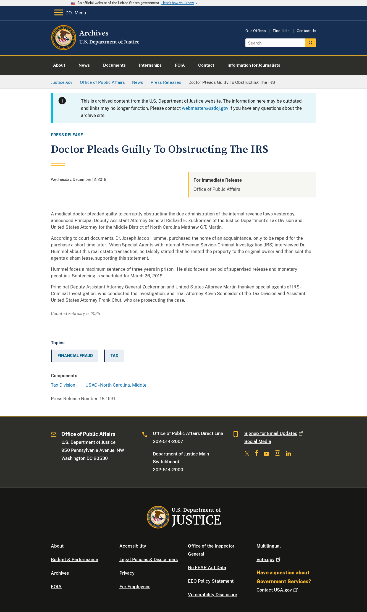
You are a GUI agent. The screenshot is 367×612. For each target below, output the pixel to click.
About (57, 546)
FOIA (56, 586)
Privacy (127, 573)
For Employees (134, 586)
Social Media (257, 441)
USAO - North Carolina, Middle (115, 385)
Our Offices (255, 31)
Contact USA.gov (277, 590)
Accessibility (132, 546)
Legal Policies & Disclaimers (148, 559)
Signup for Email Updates (274, 433)
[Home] (96, 48)
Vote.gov (269, 559)
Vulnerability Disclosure (212, 594)
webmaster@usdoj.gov (205, 108)
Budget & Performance (74, 559)
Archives (60, 573)
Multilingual (268, 546)
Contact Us (306, 31)
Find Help (281, 31)
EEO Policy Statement (211, 581)
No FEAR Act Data (207, 567)
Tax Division (63, 385)
